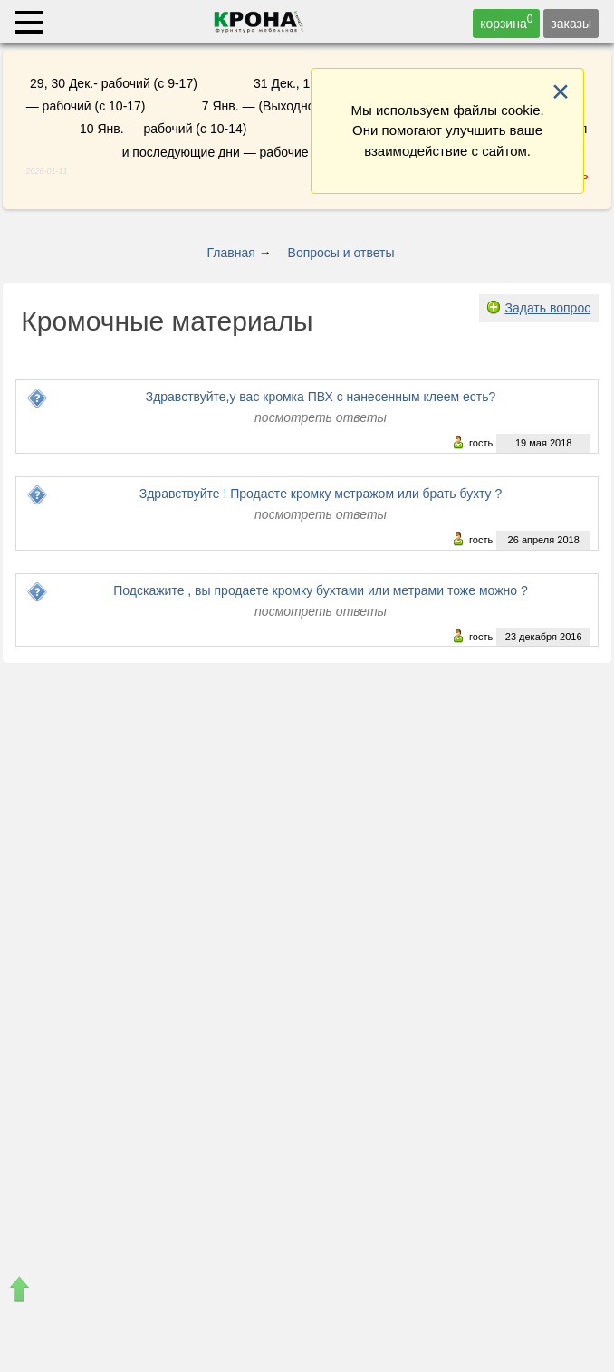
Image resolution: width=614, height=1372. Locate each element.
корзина (506, 22)
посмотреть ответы (320, 417)
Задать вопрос (547, 308)
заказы (571, 23)
